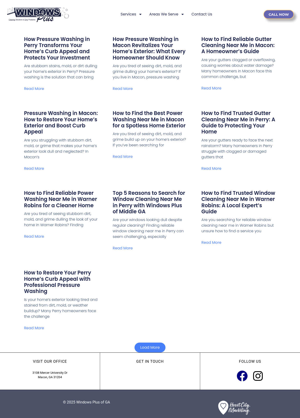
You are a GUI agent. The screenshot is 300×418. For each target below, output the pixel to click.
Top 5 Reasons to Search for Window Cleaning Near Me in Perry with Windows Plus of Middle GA (149, 202)
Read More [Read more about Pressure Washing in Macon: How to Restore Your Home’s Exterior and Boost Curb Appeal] (34, 168)
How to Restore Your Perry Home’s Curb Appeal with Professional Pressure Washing (57, 282)
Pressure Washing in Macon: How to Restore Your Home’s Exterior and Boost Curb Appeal (61, 122)
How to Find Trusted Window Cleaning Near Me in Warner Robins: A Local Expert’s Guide (238, 202)
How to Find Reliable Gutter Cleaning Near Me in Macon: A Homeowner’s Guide (237, 45)
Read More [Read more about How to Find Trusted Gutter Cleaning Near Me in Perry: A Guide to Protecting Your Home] (211, 168)
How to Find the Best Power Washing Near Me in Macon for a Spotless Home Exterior (149, 119)
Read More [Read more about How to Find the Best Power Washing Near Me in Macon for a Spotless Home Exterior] (123, 156)
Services (131, 14)
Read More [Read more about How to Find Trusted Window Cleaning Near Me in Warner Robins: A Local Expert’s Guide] (211, 242)
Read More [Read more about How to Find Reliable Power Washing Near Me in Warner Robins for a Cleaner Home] (34, 236)
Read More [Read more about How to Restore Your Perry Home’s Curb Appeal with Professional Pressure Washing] (34, 328)
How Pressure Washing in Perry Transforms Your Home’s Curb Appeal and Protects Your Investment (57, 48)
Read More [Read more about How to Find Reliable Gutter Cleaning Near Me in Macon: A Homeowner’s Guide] (211, 88)
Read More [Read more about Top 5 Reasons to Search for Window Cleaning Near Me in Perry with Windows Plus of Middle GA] (123, 248)
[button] (150, 347)
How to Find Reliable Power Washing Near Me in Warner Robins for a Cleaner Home (60, 199)
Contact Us (201, 14)
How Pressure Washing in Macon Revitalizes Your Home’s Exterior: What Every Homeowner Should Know (149, 48)
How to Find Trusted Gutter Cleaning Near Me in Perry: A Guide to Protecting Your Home (238, 122)
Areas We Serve (166, 14)
